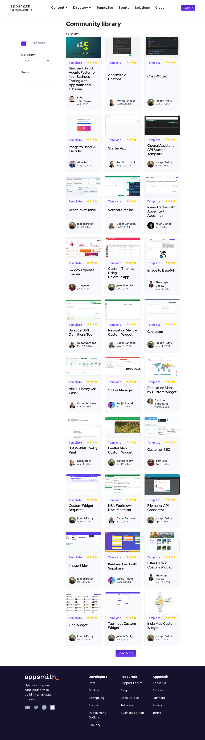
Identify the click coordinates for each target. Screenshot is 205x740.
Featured (39, 43)
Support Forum (131, 683)
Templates (105, 7)
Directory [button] (80, 7)
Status (93, 705)
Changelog (96, 698)
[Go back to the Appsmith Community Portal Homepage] (21, 8)
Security (94, 725)
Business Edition (132, 712)
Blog (124, 690)
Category (28, 54)
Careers (158, 690)
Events (123, 7)
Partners (159, 698)
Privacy (158, 705)
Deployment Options (97, 715)
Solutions (142, 7)
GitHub (94, 690)
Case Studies (130, 698)
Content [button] (57, 7)
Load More (126, 653)
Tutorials (127, 705)
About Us (159, 683)
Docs (92, 683)
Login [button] (187, 8)
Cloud (160, 7)
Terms (157, 712)
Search (26, 72)
